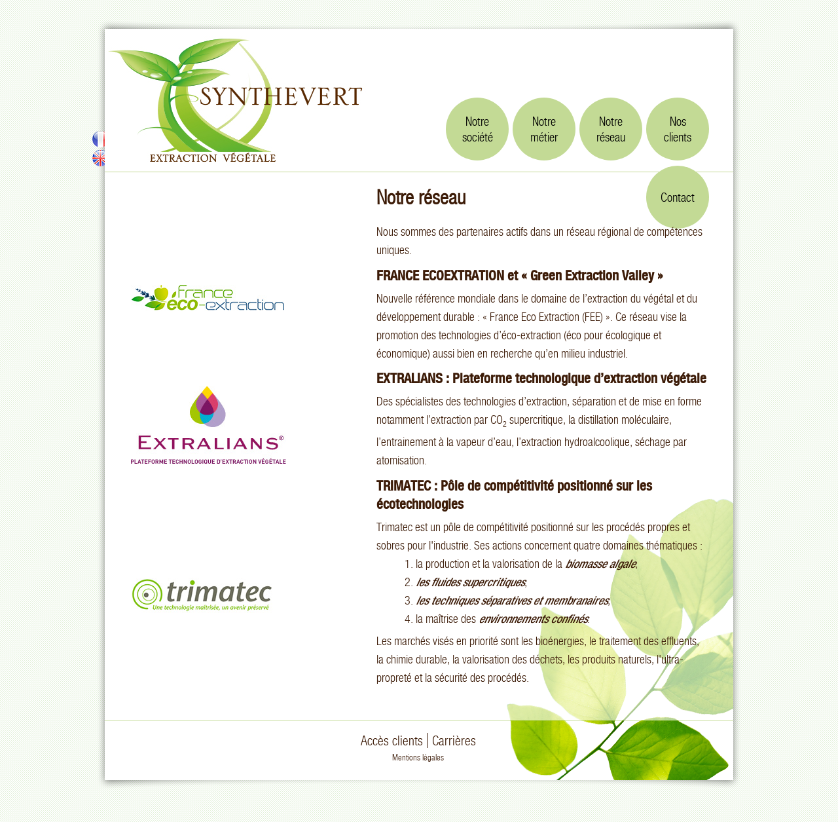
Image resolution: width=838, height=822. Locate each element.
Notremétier (544, 129)
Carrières (454, 740)
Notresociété (477, 129)
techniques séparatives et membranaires (519, 600)
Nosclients (677, 129)
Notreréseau (610, 129)
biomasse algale (600, 563)
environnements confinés (533, 619)
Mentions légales (418, 757)
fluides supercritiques (477, 582)
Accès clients (392, 740)
